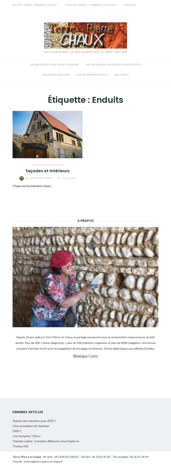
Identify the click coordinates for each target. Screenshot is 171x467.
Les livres (121, 74)
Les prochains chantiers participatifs (113, 64)
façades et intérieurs (47, 171)
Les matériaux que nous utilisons (54, 64)
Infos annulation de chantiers (31, 426)
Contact (130, 5)
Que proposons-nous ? (92, 74)
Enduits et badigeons (47, 165)
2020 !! (17, 431)
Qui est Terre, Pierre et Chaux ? (35, 5)
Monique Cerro (36, 178)
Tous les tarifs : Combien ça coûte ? (91, 5)
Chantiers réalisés (56, 74)
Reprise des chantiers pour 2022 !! (34, 421)
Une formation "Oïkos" (27, 436)
